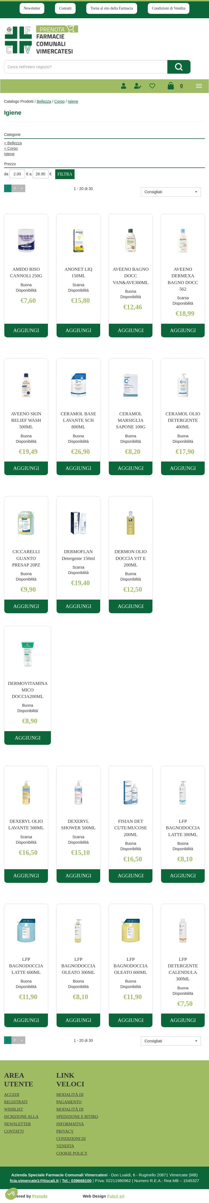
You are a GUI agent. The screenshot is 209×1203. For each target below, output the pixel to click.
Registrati (15, 1102)
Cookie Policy (72, 1153)
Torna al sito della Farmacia (111, 8)
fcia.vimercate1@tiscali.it (34, 1180)
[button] (171, 192)
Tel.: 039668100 (76, 1180)
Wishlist (13, 1109)
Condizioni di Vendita (168, 8)
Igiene (9, 154)
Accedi (11, 1094)
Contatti (65, 8)
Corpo (59, 101)
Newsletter (32, 8)
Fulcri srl (115, 1196)
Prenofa (39, 1196)
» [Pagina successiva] (22, 188)
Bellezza (44, 101)
